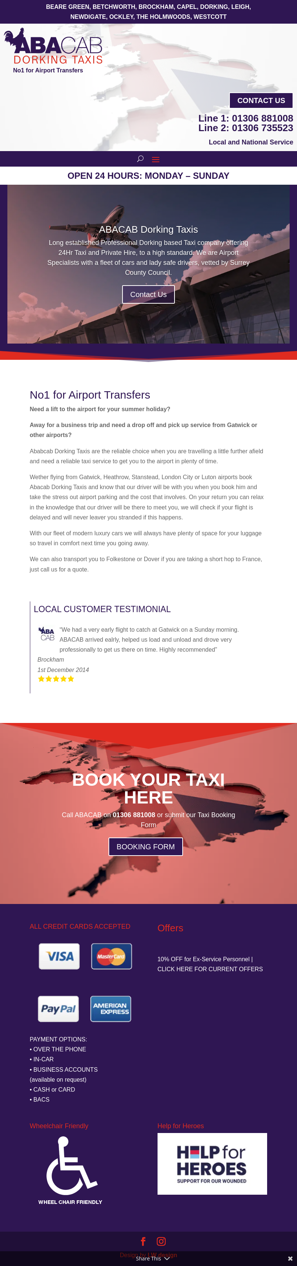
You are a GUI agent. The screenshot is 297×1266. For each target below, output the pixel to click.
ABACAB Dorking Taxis (148, 229)
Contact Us (261, 100)
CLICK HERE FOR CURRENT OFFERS (210, 969)
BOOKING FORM (146, 847)
